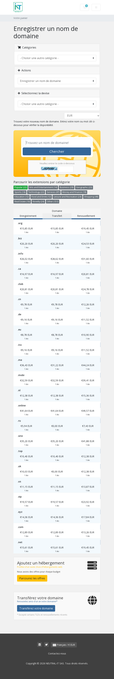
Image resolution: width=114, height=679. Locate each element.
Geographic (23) (84, 187)
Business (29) (66, 187)
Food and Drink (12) (41, 196)
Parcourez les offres (32, 578)
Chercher (56, 151)
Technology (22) (36, 192)
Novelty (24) (38, 201)
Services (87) (53, 192)
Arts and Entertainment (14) (43, 187)
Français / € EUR (64, 644)
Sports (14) (20, 192)
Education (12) (22, 196)
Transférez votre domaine (36, 608)
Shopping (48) (91, 196)
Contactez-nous (57, 653)
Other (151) (52, 201)
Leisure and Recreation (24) (67, 196)
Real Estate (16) (22, 201)
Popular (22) (21, 187)
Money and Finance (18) (74, 192)
